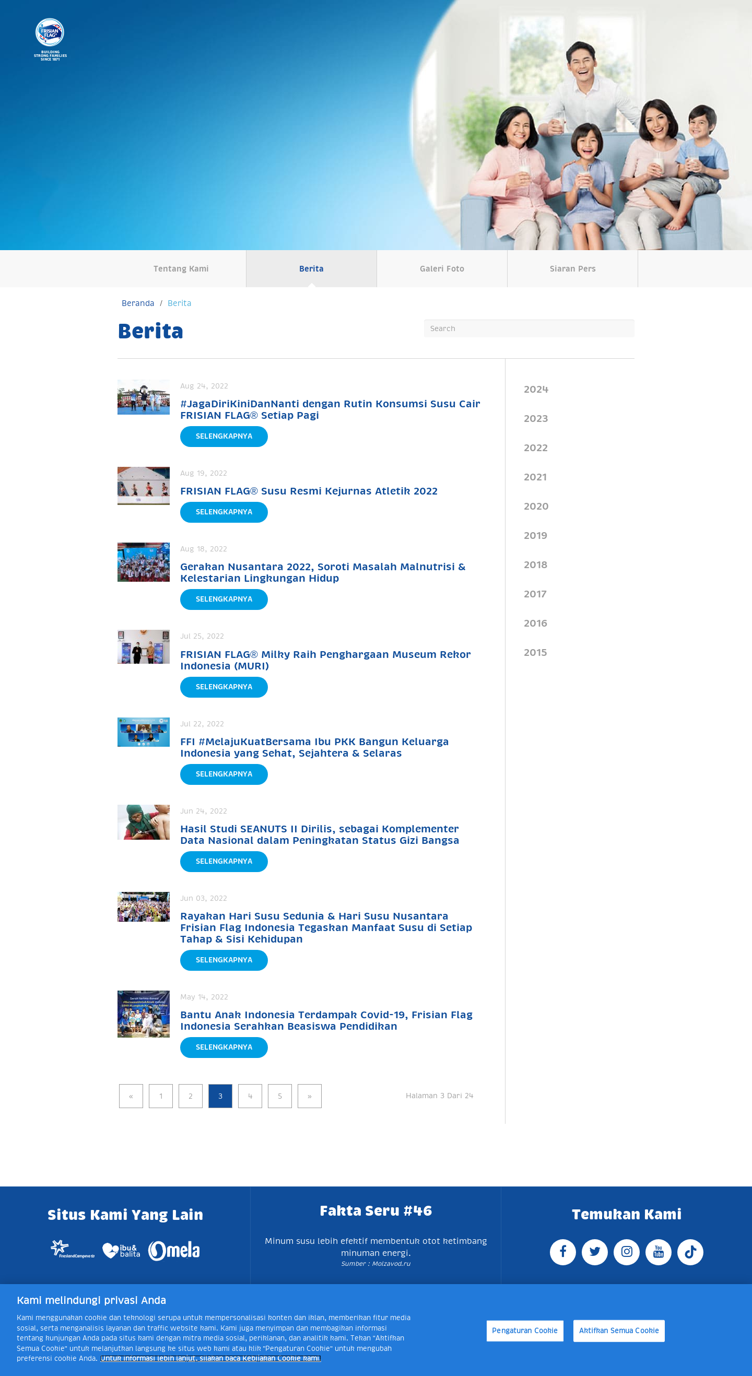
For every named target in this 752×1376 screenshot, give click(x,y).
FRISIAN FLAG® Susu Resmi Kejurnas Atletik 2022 (309, 491)
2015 (535, 652)
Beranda (138, 303)
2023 (536, 418)
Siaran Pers (573, 269)
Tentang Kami (181, 269)
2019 (535, 535)
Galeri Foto (442, 269)
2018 (536, 564)
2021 (535, 477)
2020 (536, 506)
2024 (536, 389)
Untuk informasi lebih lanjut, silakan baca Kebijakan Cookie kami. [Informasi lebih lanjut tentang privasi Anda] (210, 1358)
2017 (535, 594)
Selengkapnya (224, 436)
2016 (535, 623)
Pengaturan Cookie (525, 1330)
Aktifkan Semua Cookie (619, 1330)
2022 (536, 447)
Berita (311, 269)
